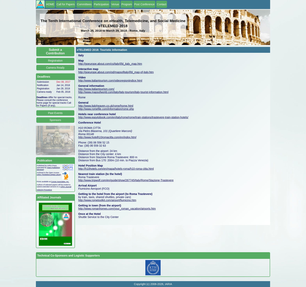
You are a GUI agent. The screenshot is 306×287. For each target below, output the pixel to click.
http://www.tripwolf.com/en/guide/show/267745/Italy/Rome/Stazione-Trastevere (125, 180)
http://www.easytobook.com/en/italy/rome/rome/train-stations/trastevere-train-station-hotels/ (133, 117)
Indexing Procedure (44, 190)
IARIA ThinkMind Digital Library (49, 175)
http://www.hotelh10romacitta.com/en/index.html (107, 137)
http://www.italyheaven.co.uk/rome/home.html (105, 105)
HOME (50, 4)
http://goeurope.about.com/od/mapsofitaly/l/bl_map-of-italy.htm (116, 72)
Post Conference (144, 4)
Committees (84, 4)
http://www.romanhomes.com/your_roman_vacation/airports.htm (117, 208)
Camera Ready (55, 67)
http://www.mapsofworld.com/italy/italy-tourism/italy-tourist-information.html (123, 92)
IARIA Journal (65, 187)
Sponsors (55, 120)
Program (126, 4)
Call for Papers (66, 4)
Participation (101, 4)
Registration (55, 60)
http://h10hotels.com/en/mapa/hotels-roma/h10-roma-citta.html (116, 168)
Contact (161, 4)
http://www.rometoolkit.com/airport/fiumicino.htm (107, 200)
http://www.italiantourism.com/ (96, 89)
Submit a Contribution (55, 51)
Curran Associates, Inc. (60, 182)
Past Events (55, 113)
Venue (115, 4)
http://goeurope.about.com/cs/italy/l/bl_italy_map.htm (110, 63)
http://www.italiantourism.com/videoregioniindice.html (110, 80)
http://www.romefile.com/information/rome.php (106, 108)
